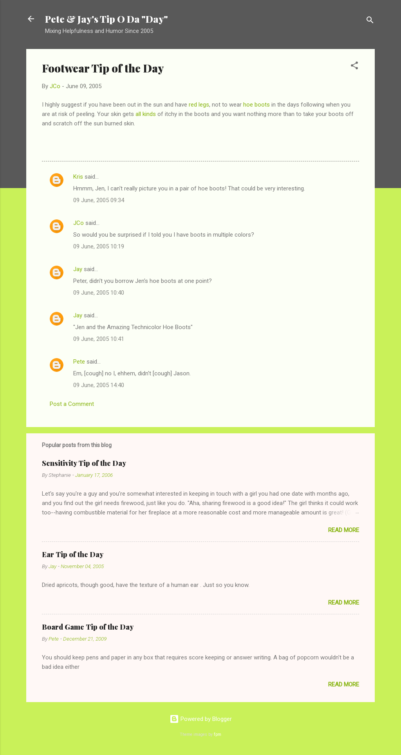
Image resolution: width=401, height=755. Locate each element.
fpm (217, 734)
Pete (79, 361)
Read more (343, 530)
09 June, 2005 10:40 (98, 292)
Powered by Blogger (201, 718)
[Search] (370, 21)
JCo (78, 222)
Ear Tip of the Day (72, 554)
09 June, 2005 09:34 (98, 200)
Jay (77, 269)
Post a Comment (72, 403)
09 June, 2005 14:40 (98, 385)
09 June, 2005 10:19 (98, 246)
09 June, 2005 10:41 (98, 338)
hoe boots (256, 104)
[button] (354, 67)
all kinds (145, 114)
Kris (78, 176)
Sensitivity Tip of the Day (84, 463)
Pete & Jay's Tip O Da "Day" (106, 19)
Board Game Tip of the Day (88, 627)
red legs (199, 104)
